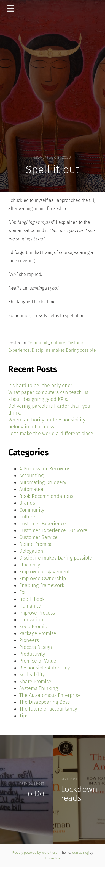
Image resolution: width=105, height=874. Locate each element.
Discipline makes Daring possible (64, 350)
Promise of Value (37, 661)
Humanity (30, 606)
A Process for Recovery (44, 469)
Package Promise (37, 633)
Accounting (31, 476)
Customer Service (38, 537)
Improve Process (37, 613)
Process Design (35, 647)
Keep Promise (34, 627)
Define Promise (36, 544)
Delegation (31, 551)
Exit (23, 592)
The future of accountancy (48, 709)
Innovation (31, 620)
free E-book (32, 599)
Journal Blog (80, 853)
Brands (27, 503)
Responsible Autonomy (44, 668)
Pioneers (29, 640)
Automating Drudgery (42, 482)
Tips (23, 716)
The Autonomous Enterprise (50, 695)
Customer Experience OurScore (53, 530)
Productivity (32, 654)
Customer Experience (42, 524)
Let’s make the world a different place (50, 434)
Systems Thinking (38, 688)
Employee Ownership (42, 579)
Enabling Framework (41, 585)
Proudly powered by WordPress (35, 853)
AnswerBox (52, 858)
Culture (58, 342)
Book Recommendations (46, 496)
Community (38, 342)
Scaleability (32, 675)
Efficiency (29, 565)
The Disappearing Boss (44, 702)
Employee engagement (44, 572)
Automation (32, 489)
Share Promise (35, 681)
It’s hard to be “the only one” (40, 385)
